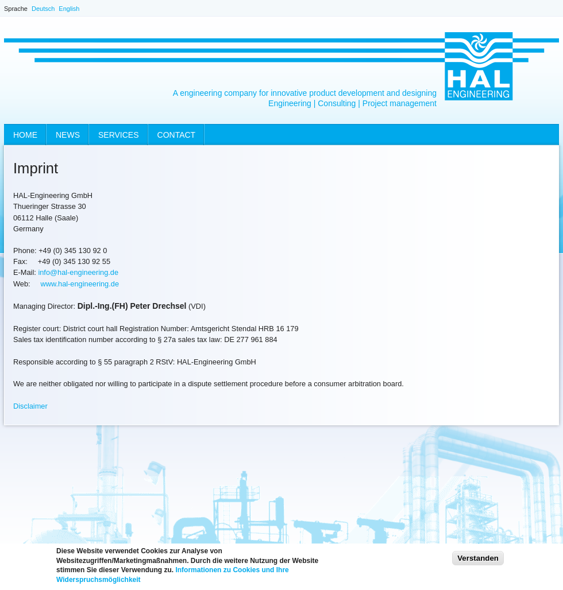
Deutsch (43, 8)
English (69, 8)
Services (118, 134)
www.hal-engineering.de (79, 284)
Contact (176, 134)
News (68, 134)
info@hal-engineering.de (78, 272)
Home (25, 134)
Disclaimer (30, 406)
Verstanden (478, 561)
